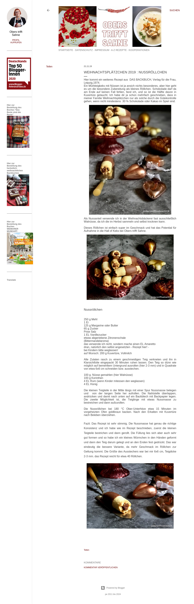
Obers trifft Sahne (16, 33)
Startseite (66, 50)
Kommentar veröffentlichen (101, 567)
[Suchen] (175, 10)
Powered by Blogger (113, 588)
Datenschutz (84, 50)
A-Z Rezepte (119, 50)
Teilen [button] (49, 66)
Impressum (102, 50)
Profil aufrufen (15, 41)
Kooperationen (139, 50)
